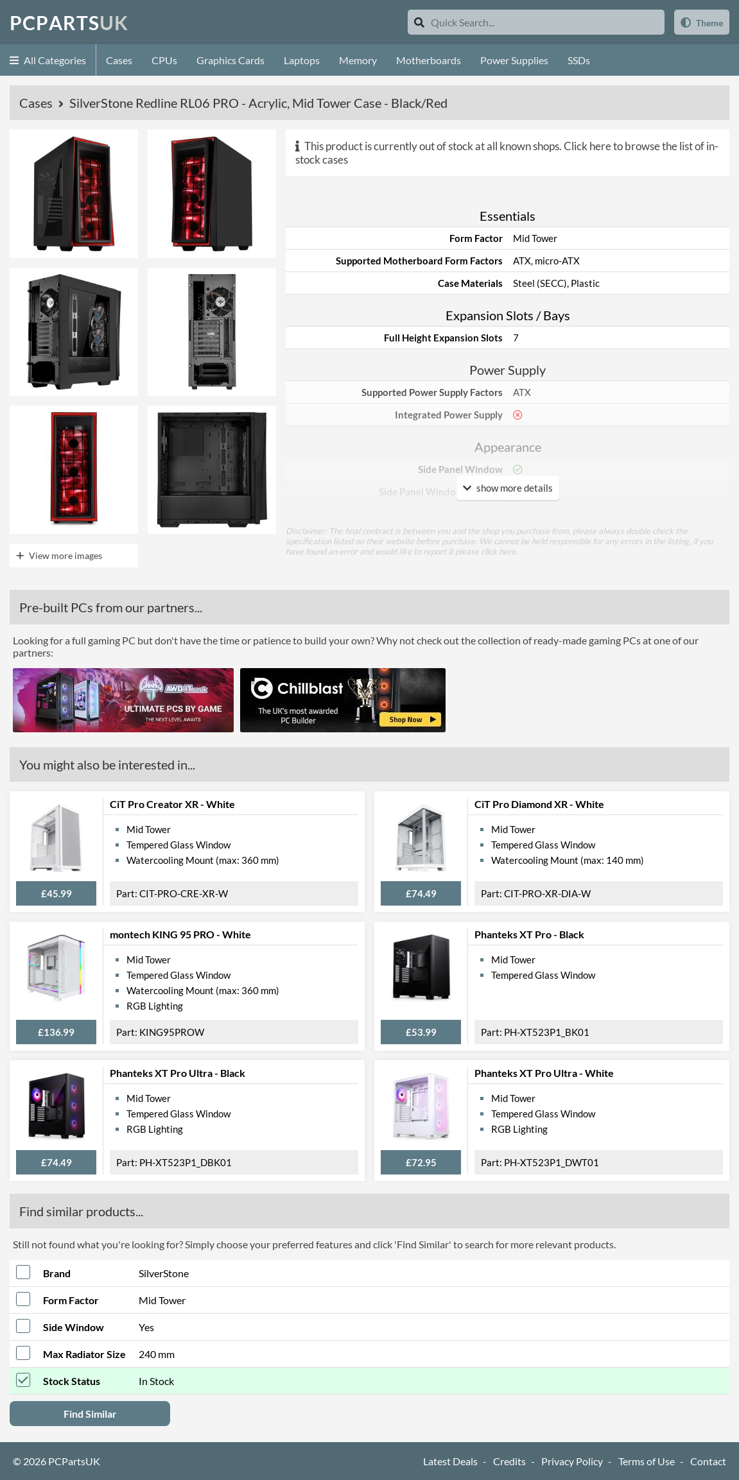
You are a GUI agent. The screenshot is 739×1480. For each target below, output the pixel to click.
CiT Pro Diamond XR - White (539, 804)
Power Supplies (514, 60)
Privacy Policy (572, 1461)
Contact (708, 1461)
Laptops (302, 60)
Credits (509, 1461)
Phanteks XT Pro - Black (529, 934)
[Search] (419, 22)
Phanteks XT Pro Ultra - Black (177, 1073)
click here (498, 551)
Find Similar (90, 1413)
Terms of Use (646, 1461)
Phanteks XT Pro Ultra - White (544, 1073)
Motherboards (428, 60)
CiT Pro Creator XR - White (172, 804)
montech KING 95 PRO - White (180, 934)
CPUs (164, 60)
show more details (508, 488)
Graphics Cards (230, 60)
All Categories (48, 60)
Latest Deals (450, 1461)
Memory (358, 60)
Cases (119, 60)
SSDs (579, 60)
